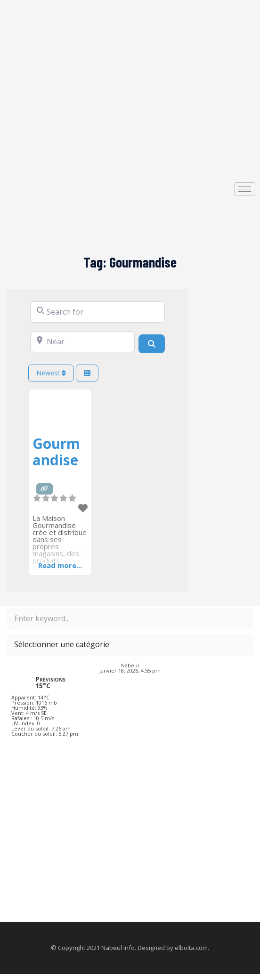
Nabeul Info (118, 947)
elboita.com (191, 947)
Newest (51, 372)
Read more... (60, 565)
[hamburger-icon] (244, 189)
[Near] (82, 341)
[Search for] (97, 312)
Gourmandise (56, 452)
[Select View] (87, 373)
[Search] (151, 343)
